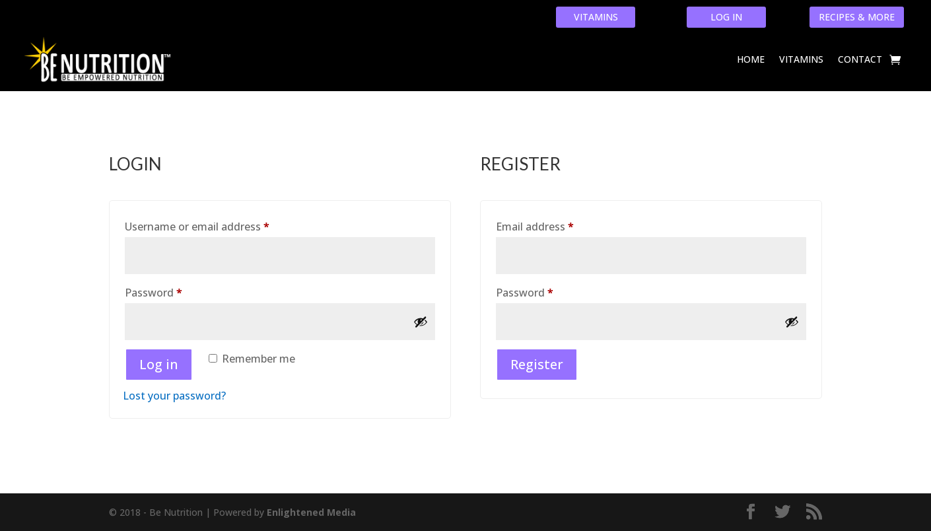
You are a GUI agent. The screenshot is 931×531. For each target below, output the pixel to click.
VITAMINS (596, 17)
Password (176, 291)
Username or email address (219, 225)
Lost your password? (174, 395)
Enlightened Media (311, 512)
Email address (557, 225)
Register (536, 364)
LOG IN (726, 17)
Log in (158, 364)
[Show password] (420, 321)
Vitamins (801, 59)
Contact (860, 59)
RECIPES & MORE (857, 17)
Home (751, 59)
